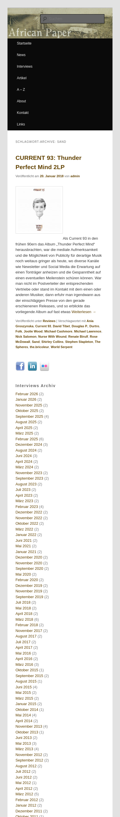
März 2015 (24, 698)
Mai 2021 (23, 546)
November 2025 (29, 405)
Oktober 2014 (27, 709)
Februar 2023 (27, 506)
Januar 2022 (26, 535)
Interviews (24, 66)
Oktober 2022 (27, 523)
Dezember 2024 (29, 444)
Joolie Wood (33, 331)
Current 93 (43, 326)
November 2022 (29, 518)
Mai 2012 (23, 783)
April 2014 (24, 721)
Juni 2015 (24, 687)
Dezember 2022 (29, 512)
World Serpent (61, 347)
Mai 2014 (23, 715)
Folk (19, 331)
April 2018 (24, 613)
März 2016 (24, 664)
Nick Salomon (26, 336)
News (21, 55)
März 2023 (24, 501)
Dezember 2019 (29, 585)
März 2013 (24, 749)
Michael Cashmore (58, 331)
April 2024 (24, 461)
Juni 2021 (24, 540)
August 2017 (26, 636)
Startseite (24, 43)
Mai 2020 (23, 574)
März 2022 (24, 529)
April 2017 (24, 647)
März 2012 (24, 794)
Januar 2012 (26, 805)
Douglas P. (80, 326)
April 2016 (24, 659)
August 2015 (26, 681)
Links (21, 124)
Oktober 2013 (27, 732)
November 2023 (29, 473)
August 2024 (26, 450)
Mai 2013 (23, 743)
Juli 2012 (23, 771)
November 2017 (29, 631)
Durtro (94, 326)
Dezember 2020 (29, 557)
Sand (36, 341)
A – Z (21, 90)
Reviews (49, 321)
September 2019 (29, 597)
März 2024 (24, 467)
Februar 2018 (27, 625)
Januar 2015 (26, 704)
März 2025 (24, 433)
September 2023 (29, 478)
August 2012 (26, 766)
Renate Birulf (78, 336)
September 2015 (29, 676)
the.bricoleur (39, 347)
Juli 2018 (23, 602)
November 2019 (29, 591)
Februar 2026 (27, 394)
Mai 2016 (23, 653)
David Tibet (61, 326)
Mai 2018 (23, 608)
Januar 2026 (26, 399)
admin (75, 176)
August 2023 (26, 484)
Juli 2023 (23, 489)
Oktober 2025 (27, 410)
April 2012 (24, 788)
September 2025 (29, 416)
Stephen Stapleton (79, 341)
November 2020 (29, 563)
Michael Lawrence (87, 331)
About (21, 101)
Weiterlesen (84, 312)
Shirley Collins (52, 341)
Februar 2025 (27, 439)
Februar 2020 (27, 580)
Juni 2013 (24, 737)
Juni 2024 (24, 456)
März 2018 (24, 619)
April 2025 (24, 428)
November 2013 (29, 726)
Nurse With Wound (52, 336)
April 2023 (24, 495)
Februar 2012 (27, 800)
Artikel (21, 78)
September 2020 (29, 568)
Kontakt (23, 113)
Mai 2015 (23, 692)
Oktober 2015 (27, 670)
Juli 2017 (23, 642)
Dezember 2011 (29, 811)
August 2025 (26, 422)
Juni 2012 (24, 777)
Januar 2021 (26, 552)
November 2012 (29, 755)
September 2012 (29, 760)
